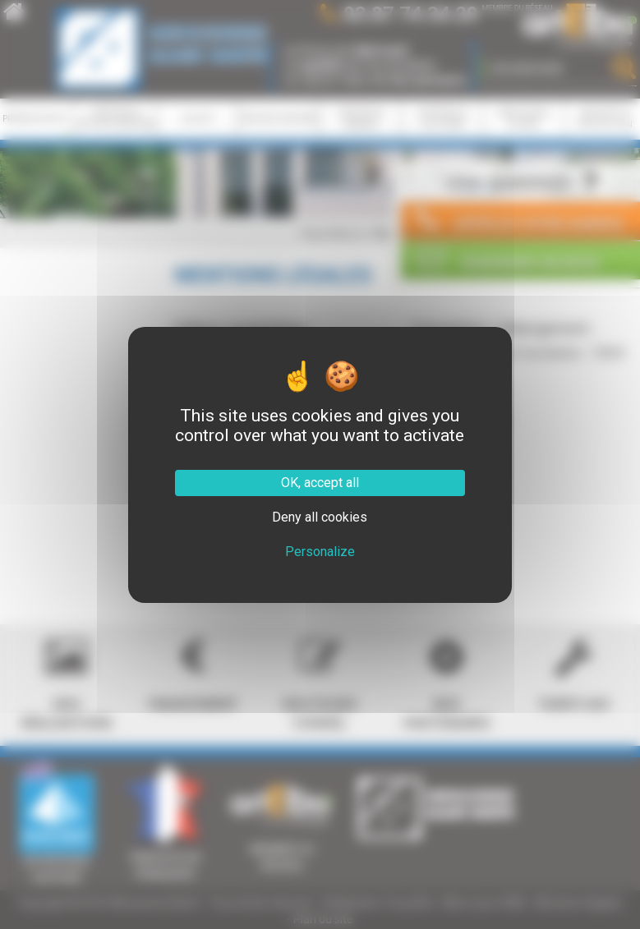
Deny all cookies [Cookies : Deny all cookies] (319, 517)
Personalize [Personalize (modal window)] (320, 551)
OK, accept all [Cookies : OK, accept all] (320, 482)
